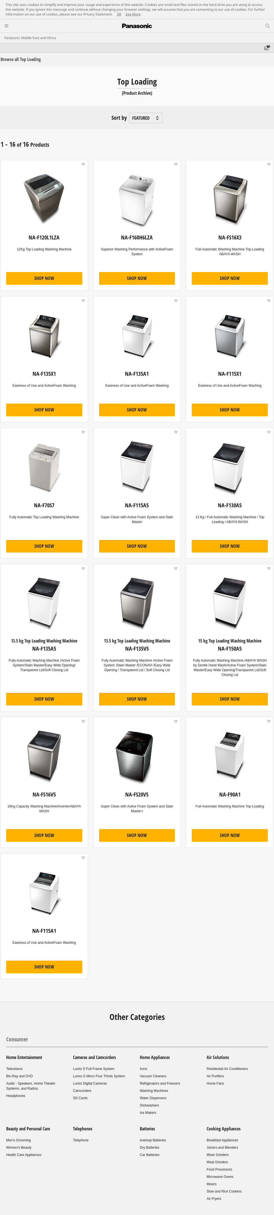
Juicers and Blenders (222, 1148)
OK (119, 14)
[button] (83, 164)
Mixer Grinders (218, 1155)
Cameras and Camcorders (94, 1057)
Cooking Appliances (224, 1129)
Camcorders (82, 1091)
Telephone (80, 1140)
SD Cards (80, 1098)
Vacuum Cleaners (153, 1076)
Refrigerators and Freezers (160, 1083)
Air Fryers (214, 1199)
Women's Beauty (18, 1148)
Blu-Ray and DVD (19, 1076)
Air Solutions (218, 1057)
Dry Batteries (149, 1148)
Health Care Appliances (23, 1155)
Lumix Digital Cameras (90, 1083)
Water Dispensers (153, 1098)
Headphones (15, 1096)
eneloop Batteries (153, 1140)
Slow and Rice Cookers (224, 1191)
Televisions (14, 1069)
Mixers (211, 1184)
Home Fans (215, 1083)
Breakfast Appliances (222, 1140)
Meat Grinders (217, 1162)
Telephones (82, 1129)
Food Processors (219, 1169)
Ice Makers (148, 1113)
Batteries (147, 1129)
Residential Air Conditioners (227, 1069)
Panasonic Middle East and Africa (30, 37)
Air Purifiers (215, 1076)
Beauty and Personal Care (28, 1129)
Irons (143, 1069)
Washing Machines (154, 1091)
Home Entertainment (24, 1057)
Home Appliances (155, 1057)
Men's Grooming (18, 1140)
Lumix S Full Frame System (93, 1069)
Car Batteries (149, 1155)
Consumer (17, 1039)
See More (133, 14)
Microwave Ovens (220, 1177)
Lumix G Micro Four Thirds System (99, 1076)
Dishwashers (149, 1105)
